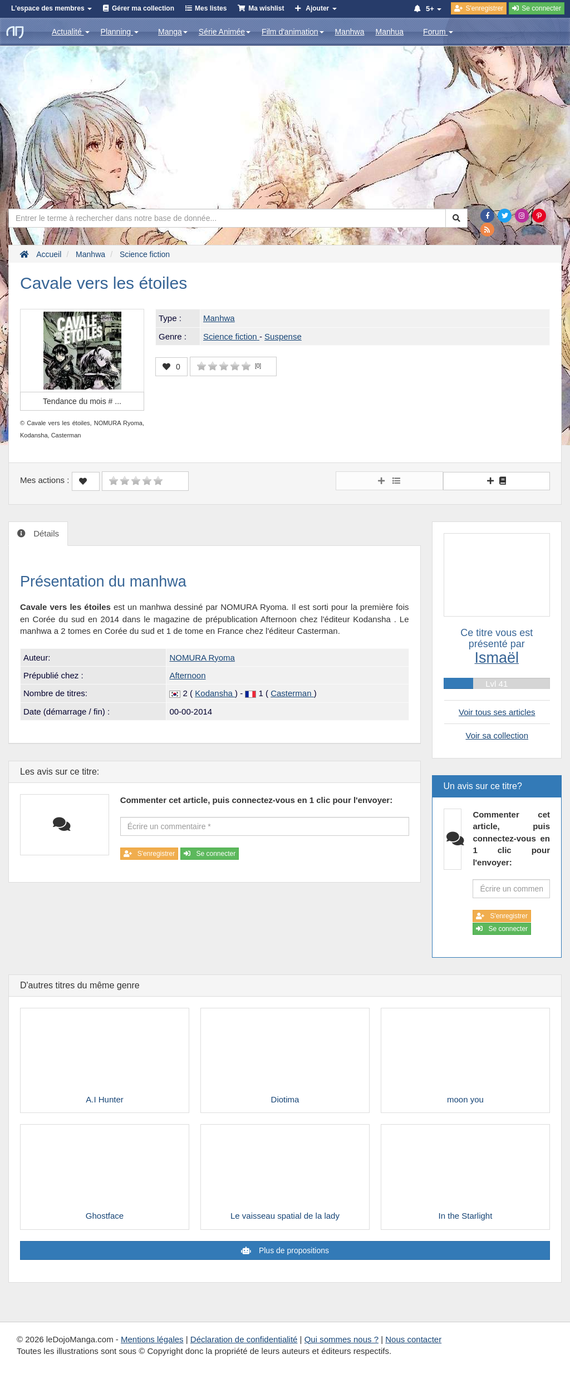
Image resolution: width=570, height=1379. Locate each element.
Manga (173, 31)
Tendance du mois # (82, 401)
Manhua (390, 31)
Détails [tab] (45, 533)
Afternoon (187, 675)
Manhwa (350, 31)
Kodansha (215, 693)
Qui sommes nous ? (341, 1339)
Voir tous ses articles (497, 712)
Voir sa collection (496, 735)
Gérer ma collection (143, 8)
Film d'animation (293, 31)
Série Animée (224, 31)
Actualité (71, 31)
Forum (438, 31)
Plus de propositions (293, 1250)
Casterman (292, 693)
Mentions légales (152, 1339)
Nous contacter (413, 1339)
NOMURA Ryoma (202, 657)
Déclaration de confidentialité (244, 1339)
